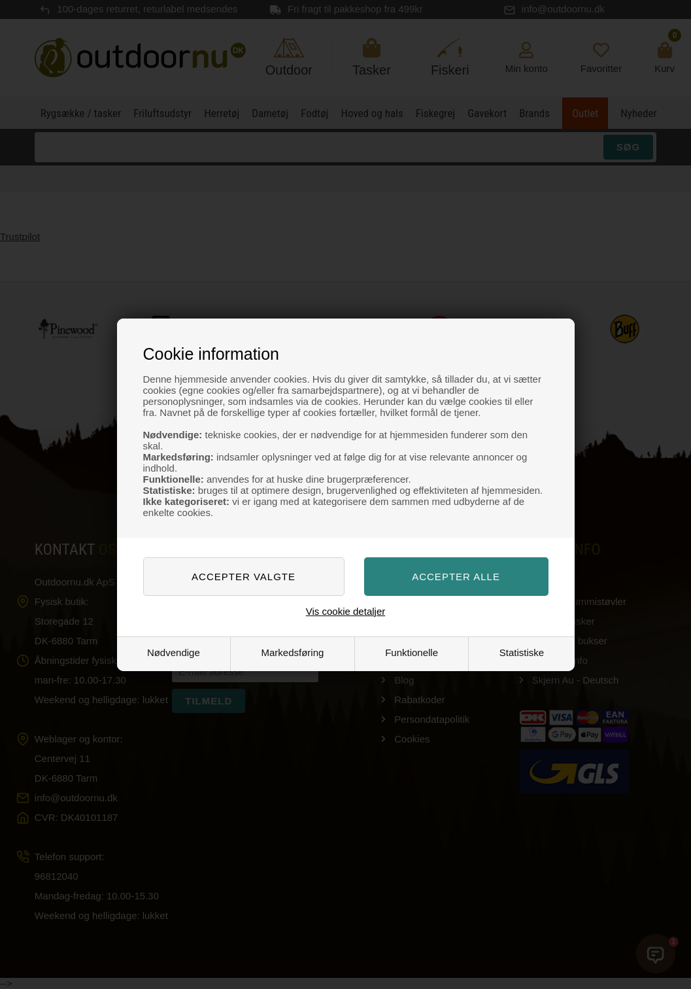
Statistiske (521, 652)
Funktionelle (411, 652)
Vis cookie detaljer (345, 611)
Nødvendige (173, 652)
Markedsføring (292, 652)
